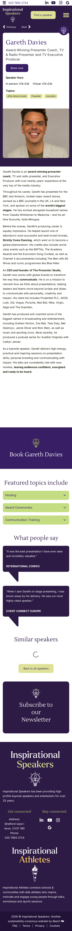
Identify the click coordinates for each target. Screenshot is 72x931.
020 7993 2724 (14, 837)
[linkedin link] (46, 2)
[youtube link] (53, 2)
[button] (66, 15)
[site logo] (13, 15)
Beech (58, 921)
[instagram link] (60, 2)
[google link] (67, 2)
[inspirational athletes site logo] (35, 864)
